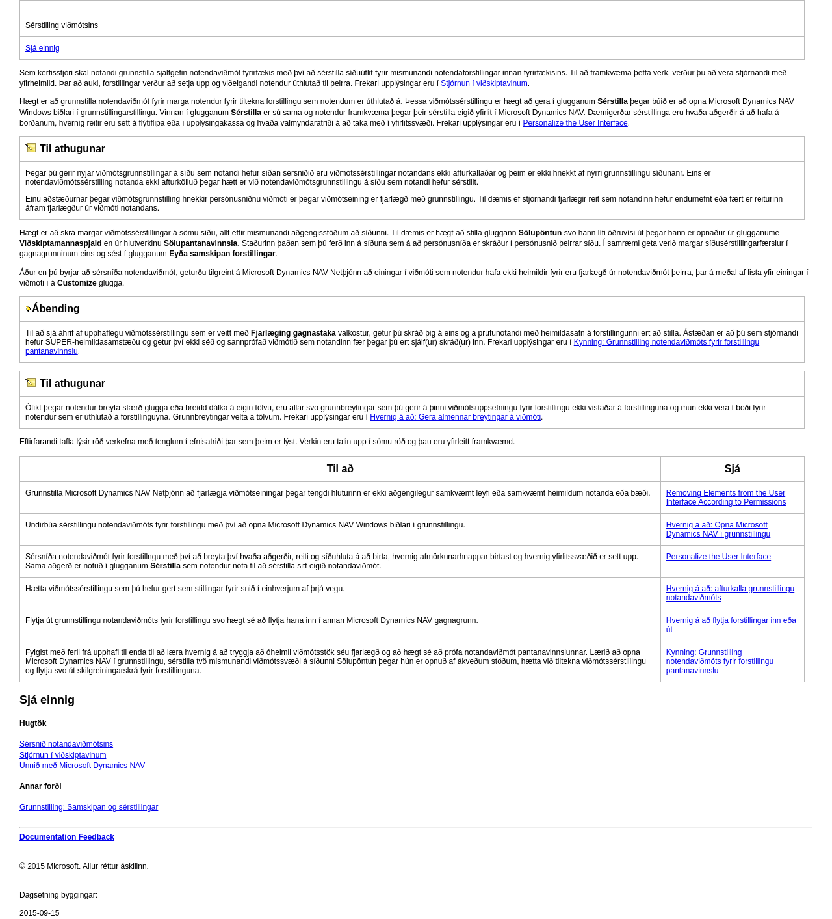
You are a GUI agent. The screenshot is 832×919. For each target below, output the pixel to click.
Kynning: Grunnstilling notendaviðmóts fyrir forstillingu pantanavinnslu (720, 661)
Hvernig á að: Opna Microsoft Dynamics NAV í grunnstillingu (718, 529)
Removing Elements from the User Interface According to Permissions (726, 497)
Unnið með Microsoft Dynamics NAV (82, 765)
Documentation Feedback (67, 837)
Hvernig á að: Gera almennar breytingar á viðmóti (455, 416)
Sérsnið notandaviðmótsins (66, 744)
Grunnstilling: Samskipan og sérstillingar (89, 807)
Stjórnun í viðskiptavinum (484, 83)
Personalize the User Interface (575, 122)
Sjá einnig (42, 48)
